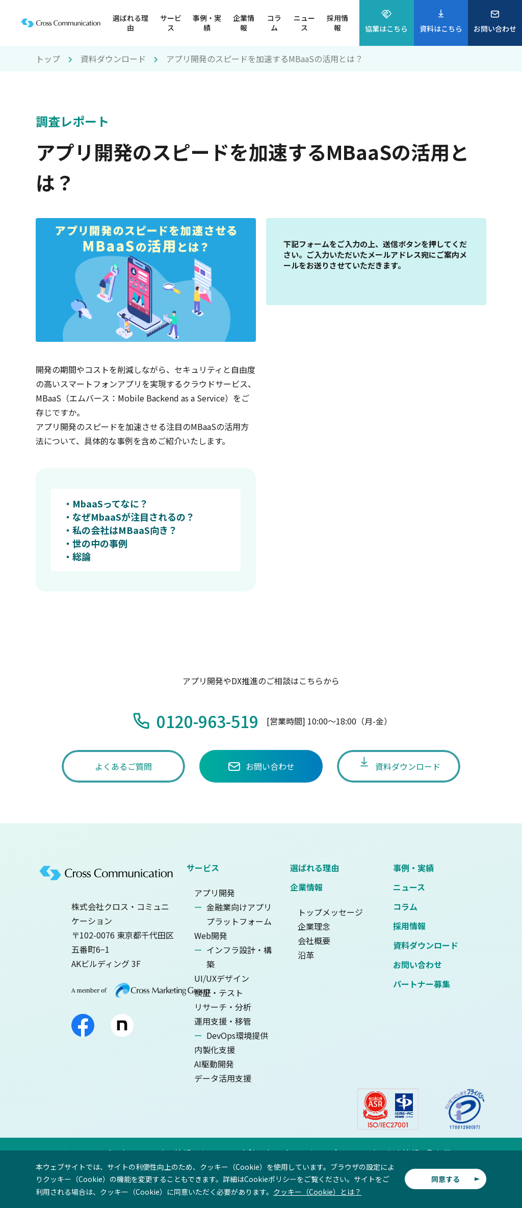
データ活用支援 (222, 1078)
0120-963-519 (207, 721)
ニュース (409, 887)
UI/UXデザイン (221, 978)
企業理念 (314, 926)
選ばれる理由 (314, 868)
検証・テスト (218, 992)
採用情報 (409, 926)
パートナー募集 (421, 984)
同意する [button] (445, 1179)
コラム (405, 906)
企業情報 (306, 887)
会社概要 (314, 940)
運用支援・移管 (222, 1021)
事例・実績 (413, 868)
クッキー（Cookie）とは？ (317, 1192)
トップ (48, 58)
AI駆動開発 (214, 1064)
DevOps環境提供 (237, 1035)
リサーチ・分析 (222, 1007)
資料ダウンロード (113, 58)
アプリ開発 (214, 893)
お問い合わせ (417, 964)
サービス (203, 868)
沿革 (306, 955)
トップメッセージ (330, 912)
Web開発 (210, 935)
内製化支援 (214, 1049)
